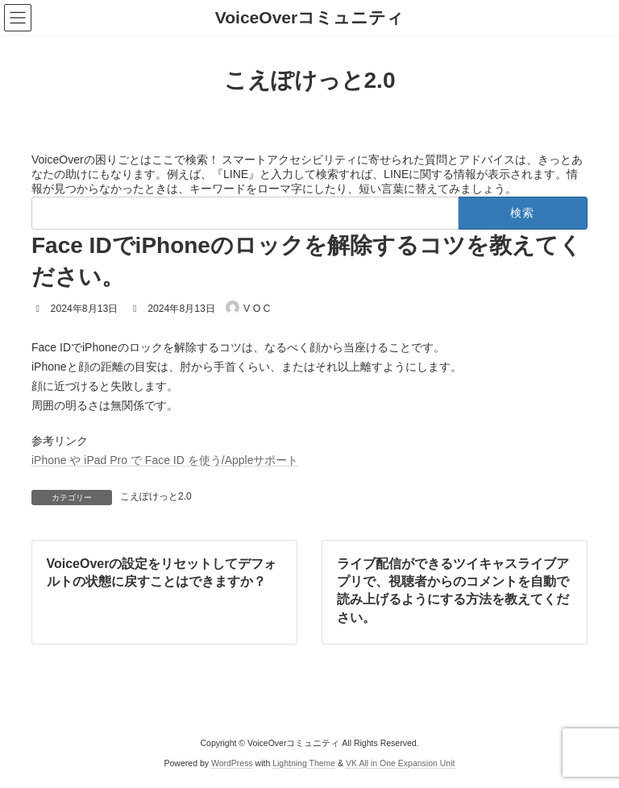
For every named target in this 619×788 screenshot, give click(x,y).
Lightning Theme (303, 763)
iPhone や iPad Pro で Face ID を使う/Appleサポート (164, 460)
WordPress (232, 763)
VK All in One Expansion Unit (400, 763)
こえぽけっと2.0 (156, 496)
